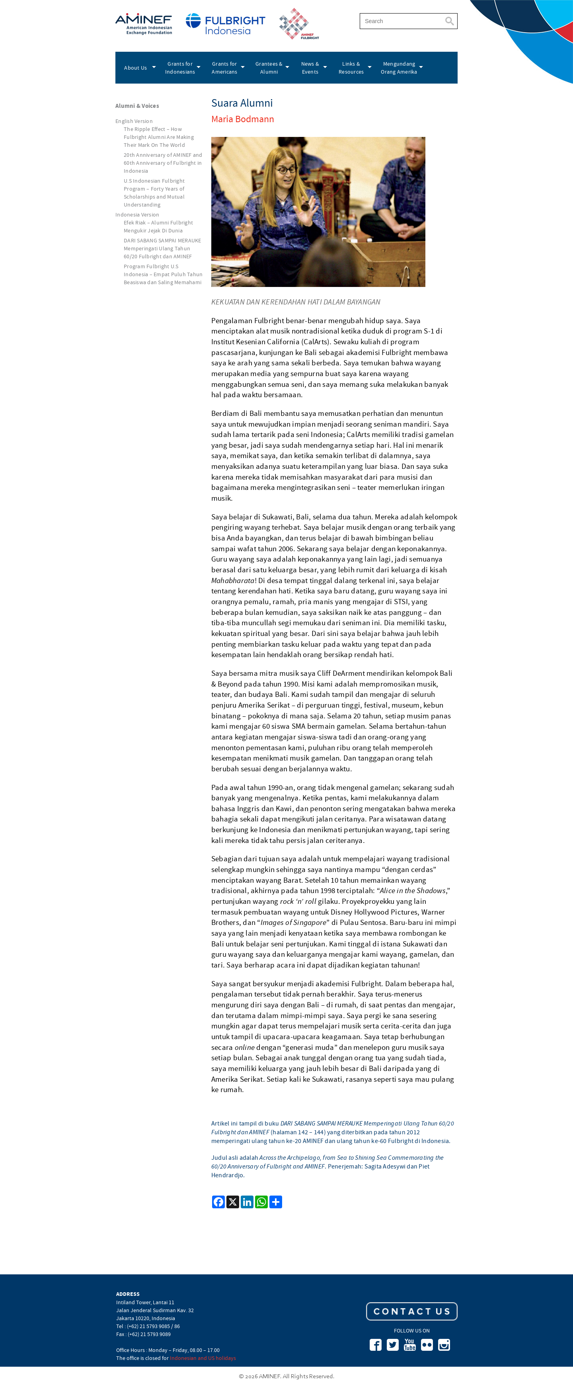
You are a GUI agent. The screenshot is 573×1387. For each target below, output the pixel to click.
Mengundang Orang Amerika (399, 67)
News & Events (310, 67)
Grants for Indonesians (180, 67)
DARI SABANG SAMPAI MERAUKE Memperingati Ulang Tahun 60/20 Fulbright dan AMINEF (162, 248)
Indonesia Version (137, 214)
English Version (134, 121)
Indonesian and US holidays (203, 1358)
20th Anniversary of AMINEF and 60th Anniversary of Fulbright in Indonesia (163, 162)
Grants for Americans (224, 67)
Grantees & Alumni (269, 67)
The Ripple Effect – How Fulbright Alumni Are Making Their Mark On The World (159, 136)
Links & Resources (351, 67)
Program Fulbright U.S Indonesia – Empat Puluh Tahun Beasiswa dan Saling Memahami (163, 274)
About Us (135, 67)
